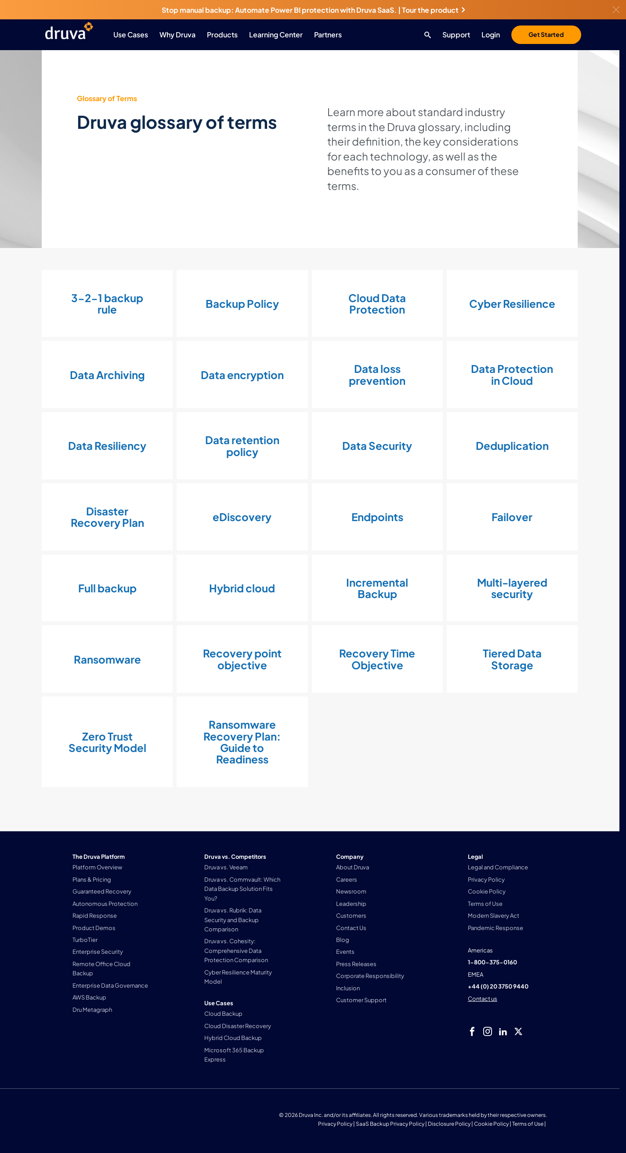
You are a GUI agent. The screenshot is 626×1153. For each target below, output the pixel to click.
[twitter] (518, 1031)
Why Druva (177, 34)
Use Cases (130, 34)
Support (456, 34)
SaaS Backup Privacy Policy (390, 1123)
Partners (328, 34)
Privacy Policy (335, 1123)
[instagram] (487, 1031)
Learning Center (276, 34)
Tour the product (433, 10)
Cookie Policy (491, 1123)
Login (490, 34)
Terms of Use (527, 1123)
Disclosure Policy (449, 1123)
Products (222, 34)
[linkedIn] (503, 1031)
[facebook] (472, 1031)
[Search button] (425, 35)
